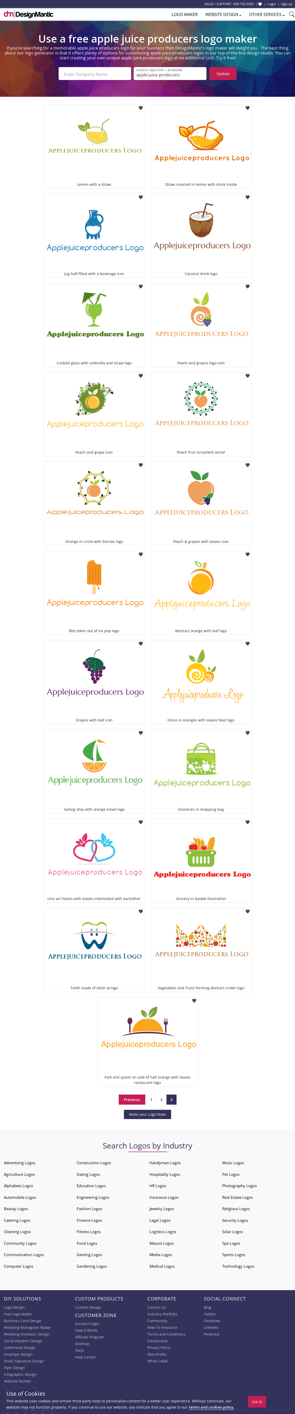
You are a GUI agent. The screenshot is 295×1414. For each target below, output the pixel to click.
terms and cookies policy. (212, 1407)
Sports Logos (233, 1253)
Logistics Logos (162, 1230)
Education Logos (91, 1184)
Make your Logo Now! (147, 1112)
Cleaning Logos (17, 1230)
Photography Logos (239, 1184)
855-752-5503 (244, 4)
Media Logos (160, 1253)
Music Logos (233, 1161)
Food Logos (87, 1241)
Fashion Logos (89, 1207)
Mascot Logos (161, 1241)
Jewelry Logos (161, 1207)
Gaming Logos (89, 1253)
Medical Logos (162, 1264)
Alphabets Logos (18, 1184)
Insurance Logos (163, 1195)
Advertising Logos (19, 1161)
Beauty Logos (16, 1207)
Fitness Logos (89, 1230)
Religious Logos (236, 1207)
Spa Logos (231, 1241)
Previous (132, 1098)
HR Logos (157, 1184)
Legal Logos (159, 1218)
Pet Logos (231, 1172)
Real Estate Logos (237, 1195)
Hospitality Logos (164, 1172)
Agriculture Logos (19, 1172)
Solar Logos (232, 1230)
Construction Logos (94, 1161)
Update (223, 73)
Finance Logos (89, 1218)
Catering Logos (17, 1218)
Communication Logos (24, 1253)
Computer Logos (18, 1264)
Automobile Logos (20, 1195)
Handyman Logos (165, 1161)
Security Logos (235, 1218)
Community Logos (20, 1241)
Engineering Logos (93, 1195)
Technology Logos (238, 1264)
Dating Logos (88, 1172)
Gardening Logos (92, 1264)
